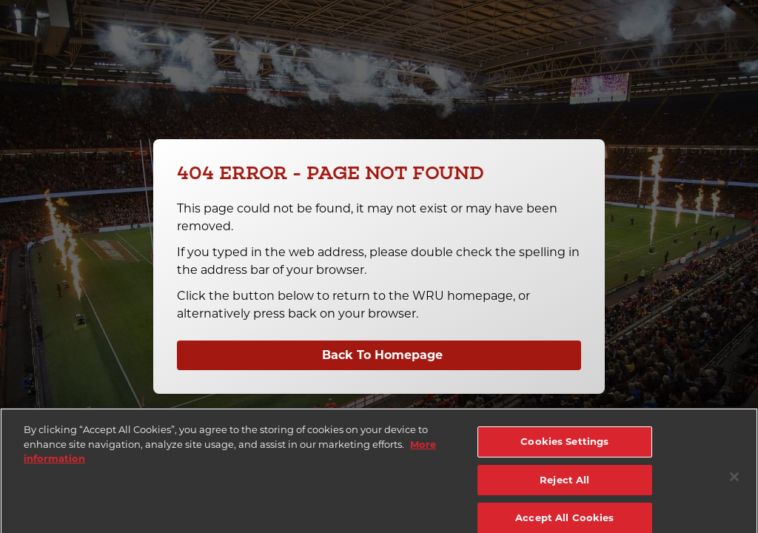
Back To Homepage (382, 355)
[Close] (734, 483)
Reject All (564, 486)
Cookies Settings (564, 448)
